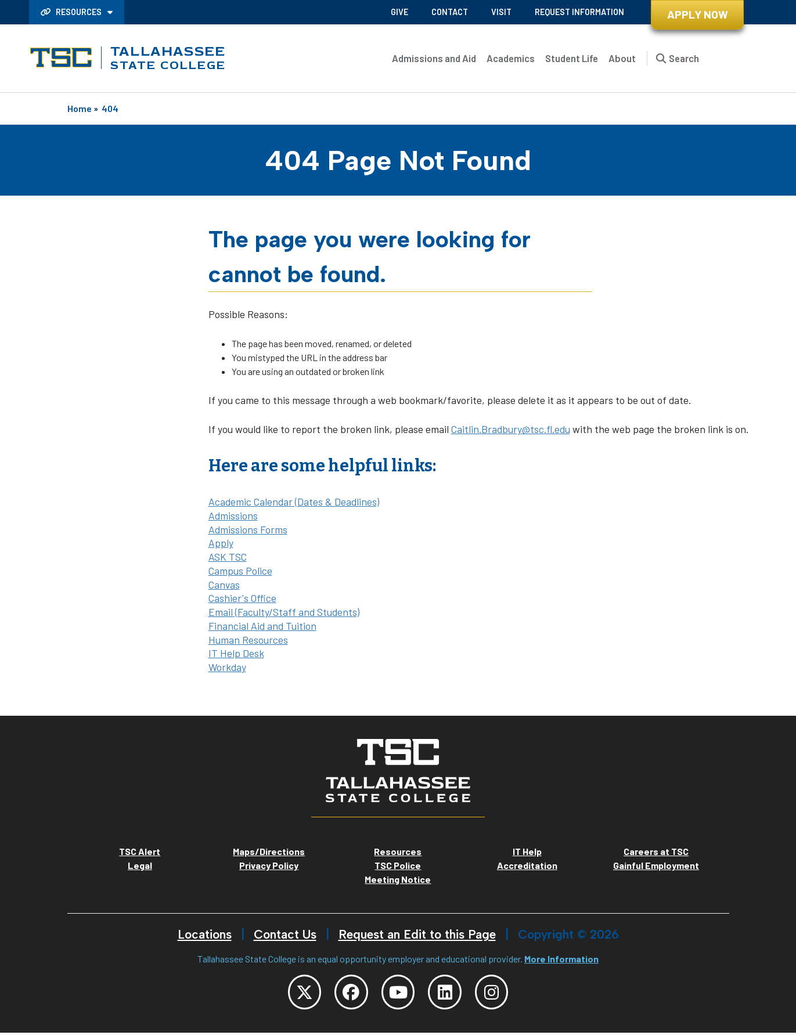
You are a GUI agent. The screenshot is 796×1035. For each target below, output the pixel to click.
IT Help (527, 851)
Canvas (224, 584)
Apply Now (697, 14)
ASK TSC (227, 556)
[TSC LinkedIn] (448, 993)
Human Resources (248, 639)
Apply (220, 542)
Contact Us (285, 934)
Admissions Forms (247, 529)
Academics (511, 58)
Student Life (571, 58)
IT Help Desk (236, 653)
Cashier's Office (242, 598)
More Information (561, 958)
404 (110, 108)
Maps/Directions (269, 851)
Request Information (579, 12)
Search (684, 58)
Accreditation (527, 865)
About (622, 58)
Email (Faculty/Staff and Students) (283, 611)
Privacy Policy (268, 865)
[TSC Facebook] (347, 993)
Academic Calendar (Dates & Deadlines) (293, 501)
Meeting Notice (398, 879)
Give (399, 12)
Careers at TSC (656, 851)
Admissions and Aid (434, 58)
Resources (72, 12)
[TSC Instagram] (499, 993)
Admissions (233, 515)
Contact (449, 12)
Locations (205, 934)
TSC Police (397, 865)
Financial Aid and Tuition (262, 625)
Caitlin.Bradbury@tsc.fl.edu (510, 429)
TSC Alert (139, 851)
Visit (501, 12)
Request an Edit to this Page (417, 934)
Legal (140, 865)
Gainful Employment (656, 865)
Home (79, 108)
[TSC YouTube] (398, 993)
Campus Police (240, 570)
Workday (227, 667)
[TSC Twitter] (297, 993)
